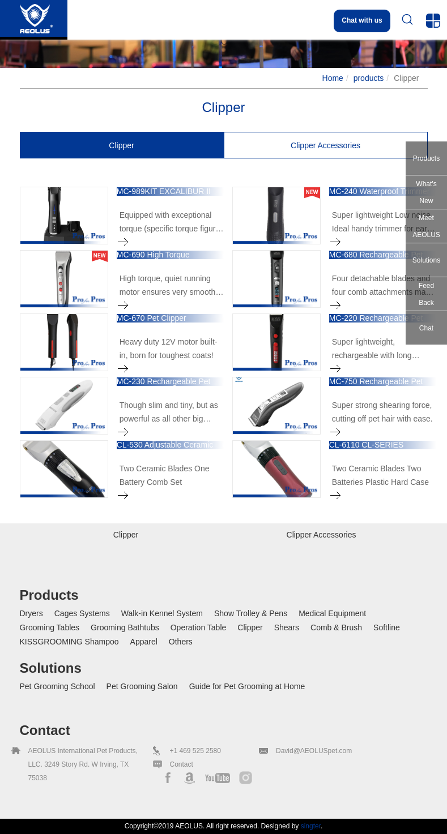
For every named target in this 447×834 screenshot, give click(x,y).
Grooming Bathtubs (125, 627)
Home (332, 78)
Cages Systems (82, 613)
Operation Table (199, 627)
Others (181, 641)
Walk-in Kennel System (162, 613)
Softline (386, 627)
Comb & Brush (336, 627)
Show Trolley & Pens (250, 613)
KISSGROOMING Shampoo (69, 641)
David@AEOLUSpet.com (314, 751)
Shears (286, 627)
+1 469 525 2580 (195, 751)
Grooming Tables (50, 627)
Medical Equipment (332, 613)
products (369, 78)
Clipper (249, 627)
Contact (181, 764)
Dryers (31, 613)
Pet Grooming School (57, 686)
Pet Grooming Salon (142, 686)
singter (311, 826)
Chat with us (362, 20)
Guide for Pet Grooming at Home (247, 686)
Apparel (143, 641)
